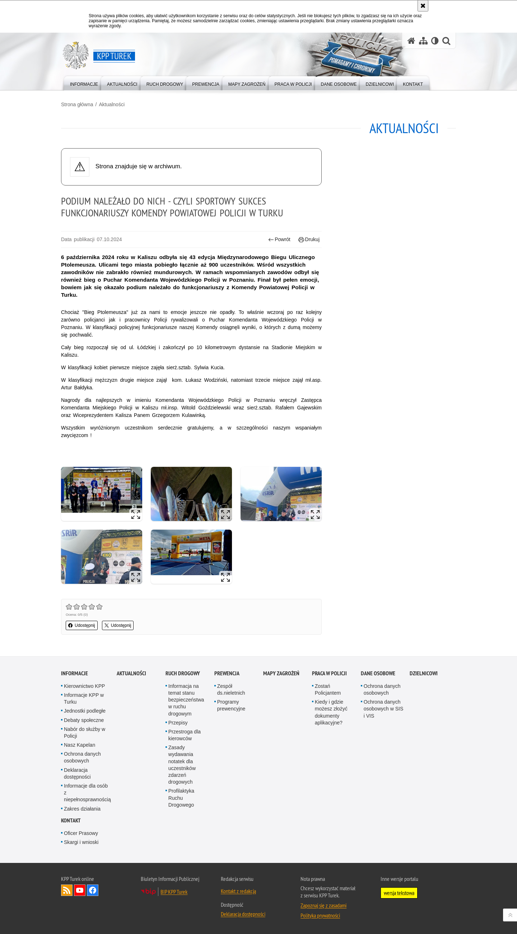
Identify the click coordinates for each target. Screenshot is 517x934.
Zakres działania (82, 809)
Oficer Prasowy (81, 833)
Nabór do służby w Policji (84, 732)
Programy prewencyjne (231, 705)
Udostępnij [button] (81, 625)
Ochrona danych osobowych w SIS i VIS (384, 708)
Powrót (279, 239)
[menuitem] (84, 82)
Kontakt (71, 820)
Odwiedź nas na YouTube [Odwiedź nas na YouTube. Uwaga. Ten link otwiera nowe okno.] (79, 890)
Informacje (74, 673)
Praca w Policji (329, 673)
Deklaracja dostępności (77, 773)
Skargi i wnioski (81, 842)
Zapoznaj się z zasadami (323, 905)
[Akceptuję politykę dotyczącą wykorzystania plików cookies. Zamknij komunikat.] (423, 5)
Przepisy (178, 723)
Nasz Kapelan (79, 745)
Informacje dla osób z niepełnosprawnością (87, 792)
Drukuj (309, 239)
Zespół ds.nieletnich (231, 689)
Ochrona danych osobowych (82, 757)
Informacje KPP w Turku (84, 698)
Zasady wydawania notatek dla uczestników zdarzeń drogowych (182, 765)
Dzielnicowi (424, 673)
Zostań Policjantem (328, 689)
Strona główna (77, 104)
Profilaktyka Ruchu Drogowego (181, 797)
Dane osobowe (378, 673)
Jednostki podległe (85, 711)
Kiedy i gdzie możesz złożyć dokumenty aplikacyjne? (331, 712)
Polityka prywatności (320, 915)
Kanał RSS (67, 890)
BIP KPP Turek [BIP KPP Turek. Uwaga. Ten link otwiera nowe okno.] (173, 891)
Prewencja (226, 673)
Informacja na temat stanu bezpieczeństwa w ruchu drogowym (186, 700)
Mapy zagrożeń (281, 673)
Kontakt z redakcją (238, 891)
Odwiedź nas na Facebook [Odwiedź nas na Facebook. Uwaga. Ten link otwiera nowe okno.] (92, 890)
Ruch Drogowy (183, 673)
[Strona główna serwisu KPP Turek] (411, 40)
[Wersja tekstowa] (435, 40)
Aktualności (112, 104)
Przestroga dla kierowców (184, 735)
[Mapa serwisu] (423, 40)
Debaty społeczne (84, 720)
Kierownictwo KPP (84, 686)
